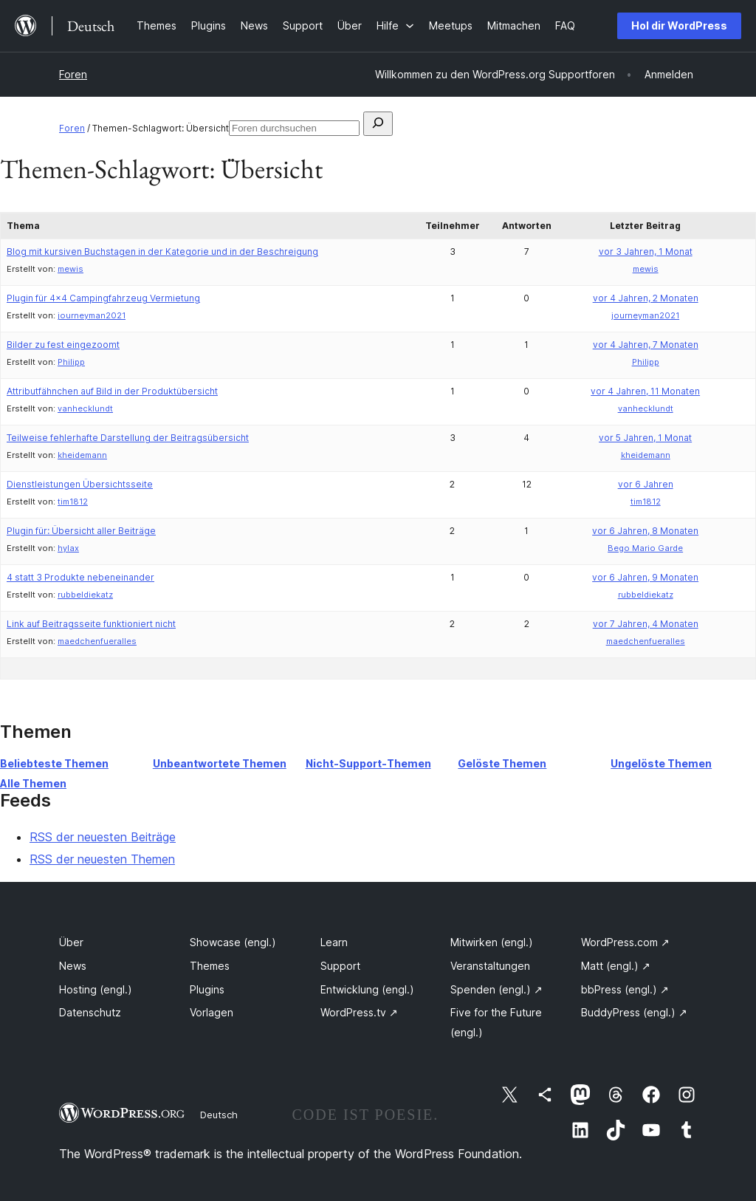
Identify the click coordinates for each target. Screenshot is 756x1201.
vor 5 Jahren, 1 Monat (645, 437)
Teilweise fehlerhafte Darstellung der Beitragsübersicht (128, 437)
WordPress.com (625, 942)
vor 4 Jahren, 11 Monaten (645, 391)
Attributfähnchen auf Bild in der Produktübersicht (112, 391)
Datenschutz (90, 1012)
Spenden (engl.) (496, 989)
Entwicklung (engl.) (367, 989)
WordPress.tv (359, 1012)
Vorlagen (211, 1012)
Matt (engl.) (615, 965)
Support (340, 965)
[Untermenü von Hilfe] (395, 25)
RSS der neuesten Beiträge (103, 836)
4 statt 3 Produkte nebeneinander (80, 577)
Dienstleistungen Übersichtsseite (80, 484)
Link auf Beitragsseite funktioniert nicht (91, 623)
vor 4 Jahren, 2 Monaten (645, 298)
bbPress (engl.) (625, 989)
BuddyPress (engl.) (634, 1012)
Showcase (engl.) (233, 942)
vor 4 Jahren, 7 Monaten (645, 344)
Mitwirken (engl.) (491, 942)
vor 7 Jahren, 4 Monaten (645, 623)
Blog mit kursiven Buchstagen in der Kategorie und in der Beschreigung (162, 251)
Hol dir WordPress (679, 25)
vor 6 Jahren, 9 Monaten (645, 577)
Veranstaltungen (490, 965)
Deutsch (219, 1114)
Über (71, 942)
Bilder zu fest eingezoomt (63, 344)
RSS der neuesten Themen (102, 859)
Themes (210, 965)
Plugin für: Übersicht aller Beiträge (81, 530)
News (72, 965)
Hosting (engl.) (95, 989)
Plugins (207, 989)
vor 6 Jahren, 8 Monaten (645, 530)
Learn (334, 942)
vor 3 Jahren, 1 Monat (646, 251)
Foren (73, 74)
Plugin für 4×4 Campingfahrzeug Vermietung (103, 298)
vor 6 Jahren (645, 484)
